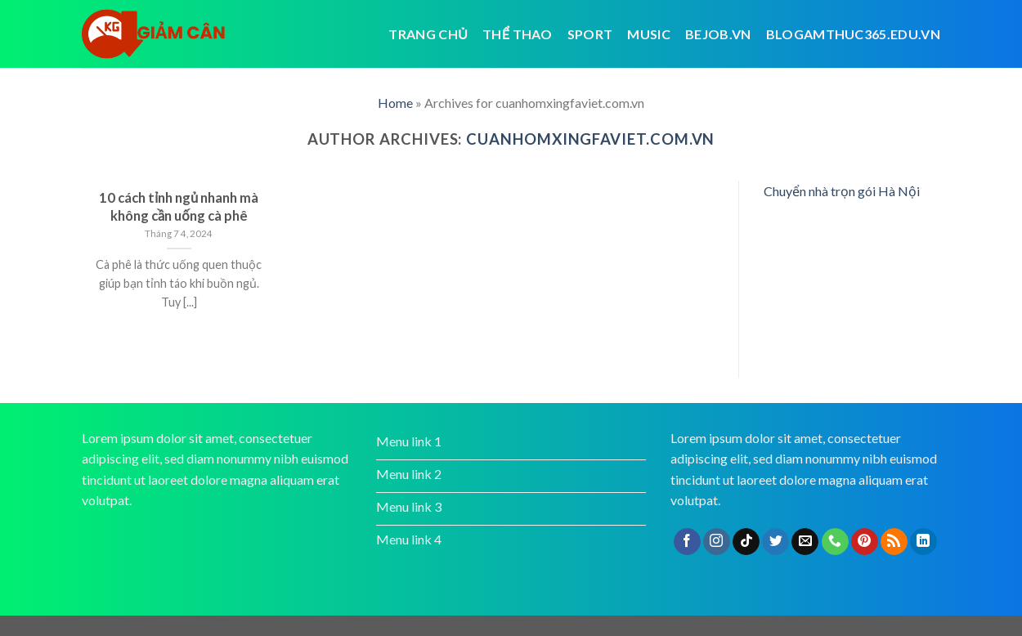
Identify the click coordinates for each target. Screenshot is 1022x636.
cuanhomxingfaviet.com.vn (590, 139)
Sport (590, 34)
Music (648, 34)
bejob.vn (718, 34)
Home (395, 102)
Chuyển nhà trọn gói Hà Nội (842, 191)
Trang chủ (428, 34)
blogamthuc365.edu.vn (853, 34)
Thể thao (517, 34)
